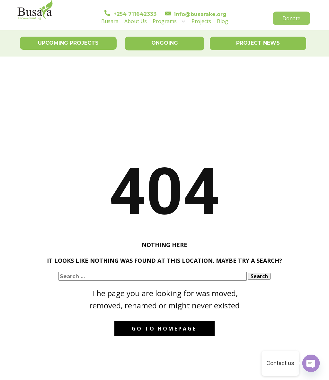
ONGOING (164, 43)
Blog (222, 21)
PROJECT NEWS (258, 43)
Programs (165, 21)
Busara (110, 21)
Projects (201, 21)
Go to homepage (164, 328)
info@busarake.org (196, 14)
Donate (291, 18)
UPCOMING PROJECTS (68, 43)
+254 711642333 (130, 14)
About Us (135, 21)
